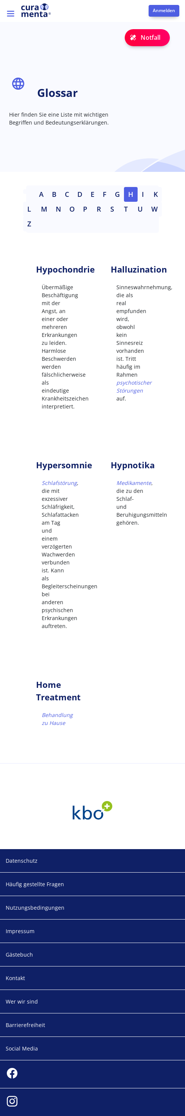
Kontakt (15, 978)
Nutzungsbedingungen (35, 907)
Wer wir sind (22, 1001)
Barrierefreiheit (25, 1025)
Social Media (22, 1048)
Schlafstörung (59, 482)
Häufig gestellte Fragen (35, 884)
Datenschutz (22, 860)
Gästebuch (19, 954)
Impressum (20, 931)
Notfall (150, 37)
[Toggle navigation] (10, 13)
